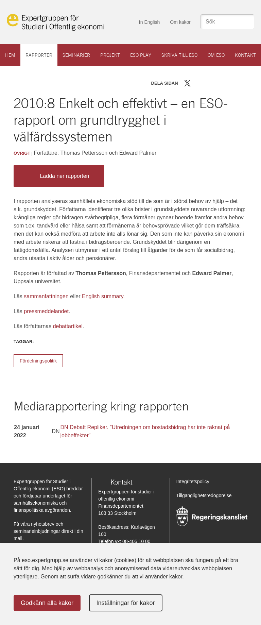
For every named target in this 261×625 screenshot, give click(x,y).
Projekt (110, 55)
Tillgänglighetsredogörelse (204, 495)
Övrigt (22, 153)
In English (149, 22)
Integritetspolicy (192, 481)
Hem (10, 55)
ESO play (140, 55)
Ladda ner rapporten (57, 176)
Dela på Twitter (187, 83)
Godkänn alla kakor (47, 602)
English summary (102, 296)
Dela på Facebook (197, 83)
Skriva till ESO (179, 55)
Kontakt (245, 55)
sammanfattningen (46, 296)
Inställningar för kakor (126, 602)
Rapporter (38, 55)
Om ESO (216, 55)
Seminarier (76, 55)
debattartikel (68, 326)
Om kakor (180, 22)
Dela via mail (218, 83)
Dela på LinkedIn (207, 83)
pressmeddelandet (46, 311)
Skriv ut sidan (230, 83)
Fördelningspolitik (38, 361)
